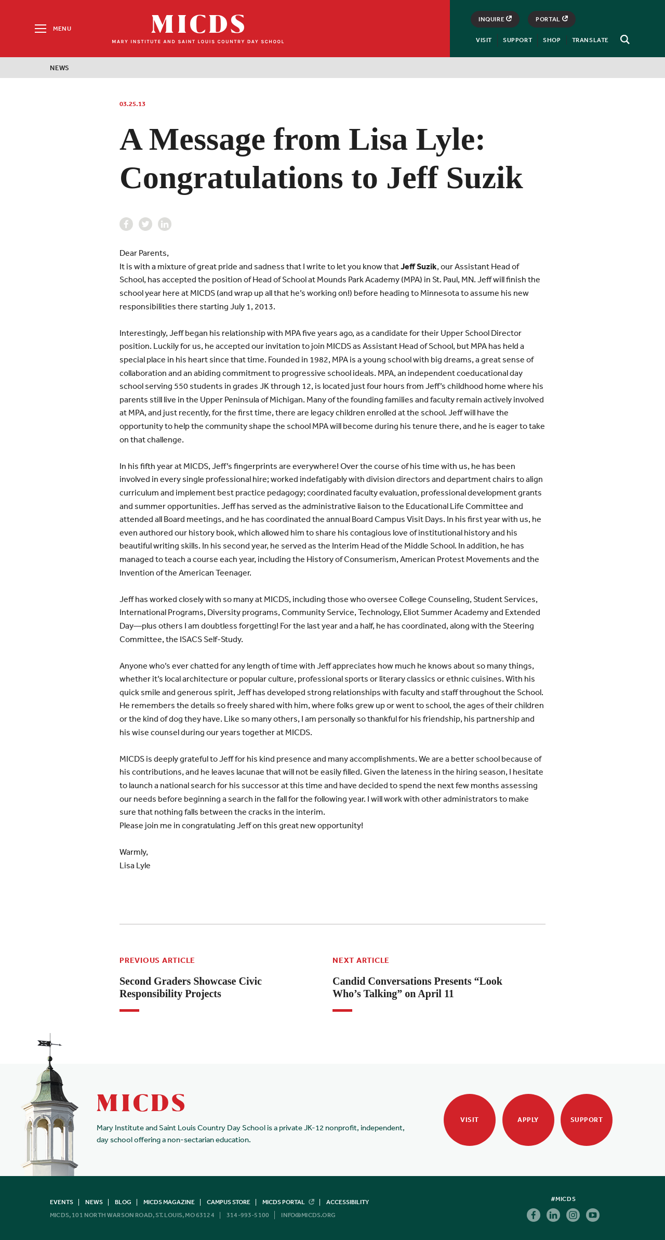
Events (61, 1202)
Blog (123, 1202)
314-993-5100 (248, 1215)
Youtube (593, 1215)
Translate (590, 40)
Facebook (126, 224)
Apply (528, 1119)
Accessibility (347, 1202)
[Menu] (52, 28)
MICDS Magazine (169, 1202)
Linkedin (164, 224)
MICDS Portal (288, 1202)
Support (517, 40)
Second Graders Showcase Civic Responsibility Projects (190, 987)
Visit (484, 40)
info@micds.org (308, 1215)
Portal (552, 19)
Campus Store (228, 1202)
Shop (552, 40)
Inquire (495, 19)
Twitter (145, 224)
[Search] (623, 39)
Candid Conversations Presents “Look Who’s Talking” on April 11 (417, 987)
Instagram (573, 1215)
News (60, 67)
